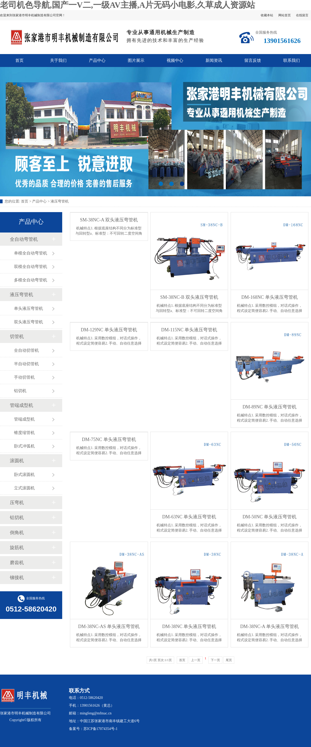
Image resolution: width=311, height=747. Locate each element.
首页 (19, 60)
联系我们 (291, 60)
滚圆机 (17, 460)
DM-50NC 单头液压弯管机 (270, 516)
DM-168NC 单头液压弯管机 (269, 297)
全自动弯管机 (24, 239)
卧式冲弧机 (24, 446)
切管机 (17, 336)
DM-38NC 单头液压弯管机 (189, 626)
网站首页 (284, 15)
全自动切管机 (26, 350)
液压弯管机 (60, 201)
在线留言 (302, 15)
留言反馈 (252, 60)
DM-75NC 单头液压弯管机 (109, 439)
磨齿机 (17, 562)
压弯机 (17, 502)
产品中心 (97, 60)
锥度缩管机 (24, 432)
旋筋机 (17, 547)
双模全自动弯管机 (30, 266)
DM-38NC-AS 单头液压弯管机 (109, 626)
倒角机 (17, 532)
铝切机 (20, 391)
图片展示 (136, 60)
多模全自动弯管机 (30, 280)
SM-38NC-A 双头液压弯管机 (109, 219)
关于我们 (58, 60)
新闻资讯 (214, 60)
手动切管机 (24, 377)
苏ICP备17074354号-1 (100, 729)
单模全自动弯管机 (30, 253)
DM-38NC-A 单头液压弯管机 (269, 626)
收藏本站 (267, 15)
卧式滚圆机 (24, 474)
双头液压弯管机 (28, 322)
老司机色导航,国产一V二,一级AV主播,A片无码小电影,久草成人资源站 (127, 5)
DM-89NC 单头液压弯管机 (270, 406)
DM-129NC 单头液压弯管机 (109, 329)
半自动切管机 (26, 364)
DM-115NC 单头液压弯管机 (189, 329)
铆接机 (17, 577)
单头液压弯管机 (28, 308)
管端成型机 (21, 405)
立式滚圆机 (24, 488)
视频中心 (175, 60)
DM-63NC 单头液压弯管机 (189, 516)
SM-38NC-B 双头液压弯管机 (189, 297)
